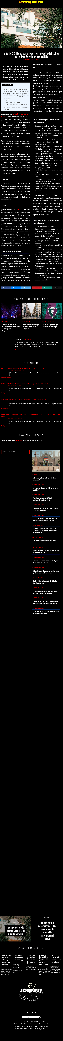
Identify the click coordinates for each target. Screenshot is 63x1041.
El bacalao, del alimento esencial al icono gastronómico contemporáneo (44, 574)
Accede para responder (6, 377)
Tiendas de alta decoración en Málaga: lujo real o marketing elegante (45, 596)
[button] (27, 451)
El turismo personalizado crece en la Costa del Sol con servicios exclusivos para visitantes (45, 531)
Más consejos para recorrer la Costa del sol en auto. (17, 108)
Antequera (8, 99)
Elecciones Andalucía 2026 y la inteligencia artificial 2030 (42, 499)
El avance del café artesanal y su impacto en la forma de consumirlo (44, 619)
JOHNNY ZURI (18, 340)
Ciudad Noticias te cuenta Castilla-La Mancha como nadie (45, 585)
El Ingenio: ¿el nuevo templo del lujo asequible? (44, 478)
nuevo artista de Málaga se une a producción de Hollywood (30, 326)
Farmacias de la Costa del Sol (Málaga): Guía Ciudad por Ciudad (43, 564)
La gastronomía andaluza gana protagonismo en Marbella (56, 958)
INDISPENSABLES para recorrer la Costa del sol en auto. (17, 105)
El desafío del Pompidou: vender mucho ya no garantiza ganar (43, 509)
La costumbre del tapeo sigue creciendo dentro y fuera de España (6, 959)
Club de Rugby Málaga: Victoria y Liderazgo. (50, 325)
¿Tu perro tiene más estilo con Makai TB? (45, 543)
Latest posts (27, 340)
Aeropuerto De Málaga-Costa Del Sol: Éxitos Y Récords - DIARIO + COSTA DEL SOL (23, 368)
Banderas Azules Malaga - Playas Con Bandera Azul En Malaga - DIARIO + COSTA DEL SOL (25, 384)
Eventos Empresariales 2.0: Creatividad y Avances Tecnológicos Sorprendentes (11, 327)
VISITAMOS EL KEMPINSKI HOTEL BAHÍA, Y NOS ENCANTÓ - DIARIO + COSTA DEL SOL (23, 399)
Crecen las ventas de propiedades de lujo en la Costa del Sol (44, 554)
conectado (19, 440)
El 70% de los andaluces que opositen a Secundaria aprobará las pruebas (45, 520)
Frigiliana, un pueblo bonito (13, 102)
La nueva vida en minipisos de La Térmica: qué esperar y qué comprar (31, 958)
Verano (19, 210)
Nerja (7, 100)
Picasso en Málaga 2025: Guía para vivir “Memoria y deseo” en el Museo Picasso (43, 959)
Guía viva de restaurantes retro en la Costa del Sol (19, 957)
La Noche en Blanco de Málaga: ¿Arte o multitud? (45, 488)
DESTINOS (37, 59)
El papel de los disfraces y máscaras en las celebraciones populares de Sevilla (44, 607)
